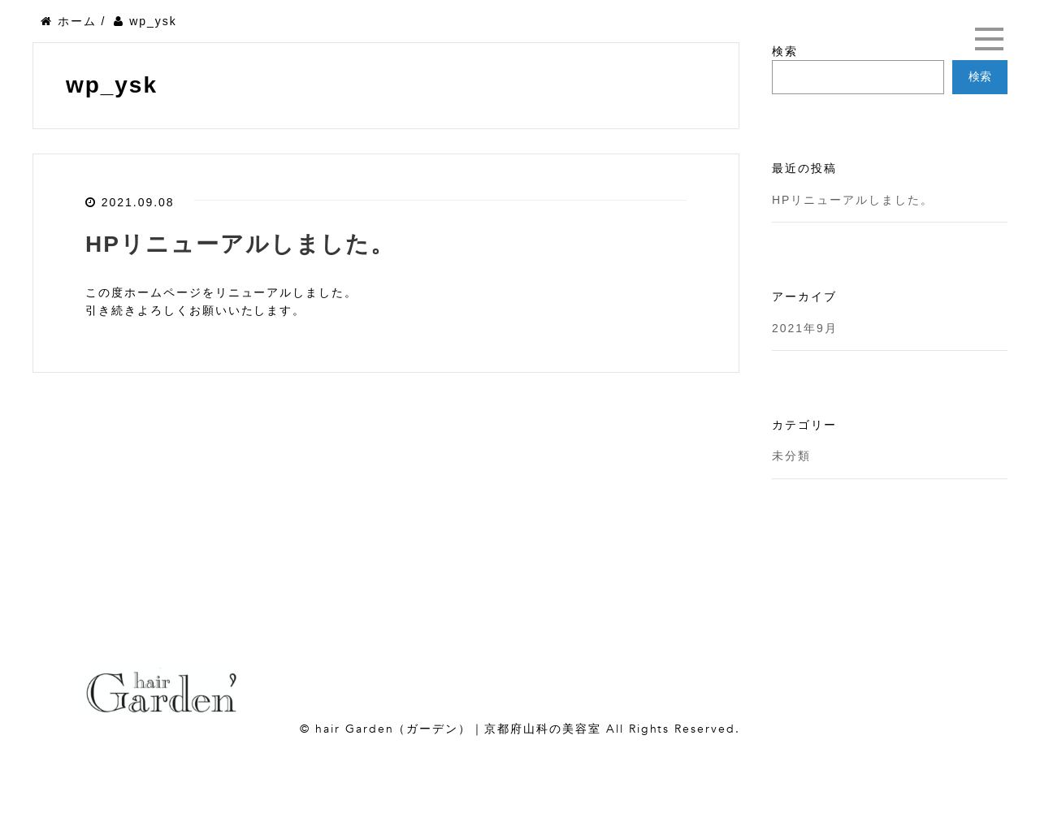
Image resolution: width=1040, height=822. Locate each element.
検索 (785, 51)
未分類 (791, 455)
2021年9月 (805, 328)
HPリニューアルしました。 (240, 244)
